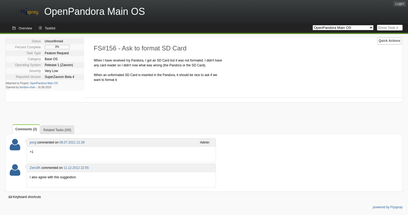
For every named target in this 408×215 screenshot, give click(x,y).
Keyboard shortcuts (25, 197)
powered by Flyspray (388, 207)
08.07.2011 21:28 (71, 142)
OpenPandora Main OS (44, 83)
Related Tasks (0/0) (57, 130)
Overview (25, 28)
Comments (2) (26, 129)
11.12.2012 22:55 (76, 168)
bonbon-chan (27, 87)
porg (33, 142)
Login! (399, 4)
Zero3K (35, 168)
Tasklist (50, 28)
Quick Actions (389, 41)
